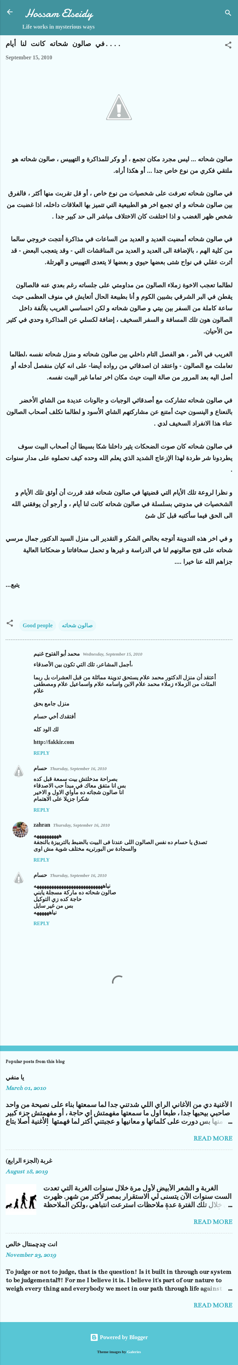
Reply (42, 753)
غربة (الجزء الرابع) (29, 1161)
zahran (42, 825)
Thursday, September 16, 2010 (78, 768)
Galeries (134, 1352)
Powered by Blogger (119, 1337)
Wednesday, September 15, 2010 (112, 654)
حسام (40, 768)
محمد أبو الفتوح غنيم (57, 654)
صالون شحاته (77, 625)
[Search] (228, 14)
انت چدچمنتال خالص (31, 1244)
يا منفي (15, 1077)
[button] (228, 46)
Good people (38, 625)
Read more (212, 1138)
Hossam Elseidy (58, 13)
